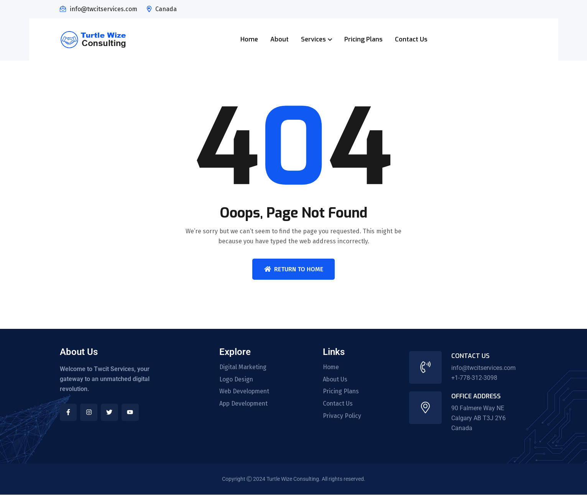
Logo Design (236, 379)
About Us (335, 379)
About (279, 39)
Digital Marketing (243, 367)
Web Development (245, 392)
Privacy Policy (342, 416)
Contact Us (411, 39)
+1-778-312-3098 (474, 377)
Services (313, 39)
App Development (244, 404)
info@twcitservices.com (103, 9)
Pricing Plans (363, 39)
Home (249, 39)
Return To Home (293, 269)
